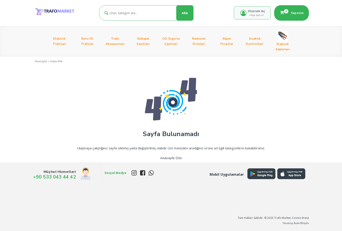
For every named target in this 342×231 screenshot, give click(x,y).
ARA (185, 13)
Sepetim (291, 13)
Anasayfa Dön (171, 158)
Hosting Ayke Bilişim (296, 223)
